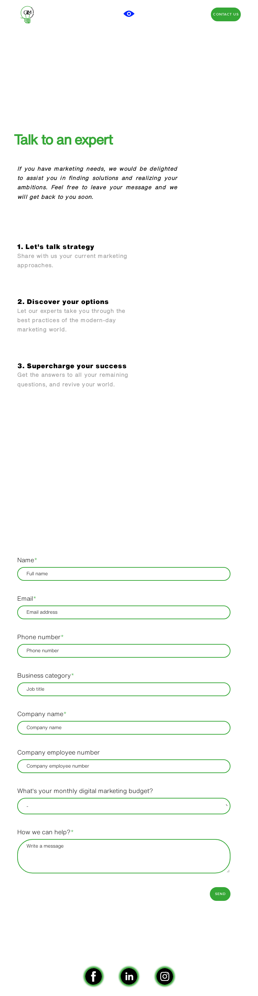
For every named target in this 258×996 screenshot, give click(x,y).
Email (26, 598)
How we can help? (45, 832)
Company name (42, 714)
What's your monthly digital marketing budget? (85, 791)
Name (27, 560)
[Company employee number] (123, 766)
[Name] (123, 574)
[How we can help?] (123, 856)
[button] (129, 13)
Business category (45, 675)
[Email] (123, 612)
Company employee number (58, 752)
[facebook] (93, 976)
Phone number (40, 637)
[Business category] (123, 689)
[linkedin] (129, 976)
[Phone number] (123, 651)
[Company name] (123, 728)
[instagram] (165, 976)
